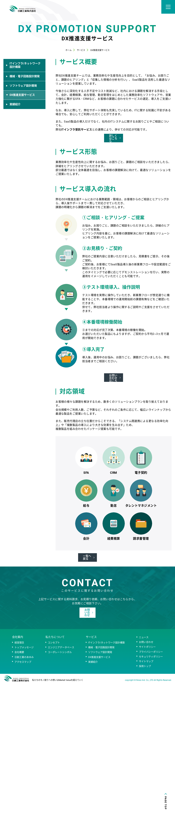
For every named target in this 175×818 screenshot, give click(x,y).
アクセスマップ (23, 796)
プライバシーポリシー (151, 786)
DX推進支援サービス (99, 791)
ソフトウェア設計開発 (100, 787)
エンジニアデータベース (61, 782)
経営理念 (19, 777)
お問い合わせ (146, 776)
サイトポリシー (147, 781)
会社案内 (17, 771)
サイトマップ (146, 796)
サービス (91, 771)
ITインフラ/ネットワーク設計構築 (106, 777)
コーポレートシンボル (60, 787)
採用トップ (145, 801)
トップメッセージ (24, 782)
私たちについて (55, 771)
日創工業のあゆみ (24, 791)
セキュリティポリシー (151, 791)
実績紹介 (93, 796)
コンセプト (54, 777)
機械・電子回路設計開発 (101, 782)
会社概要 (19, 787)
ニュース (144, 772)
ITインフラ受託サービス (76, 190)
